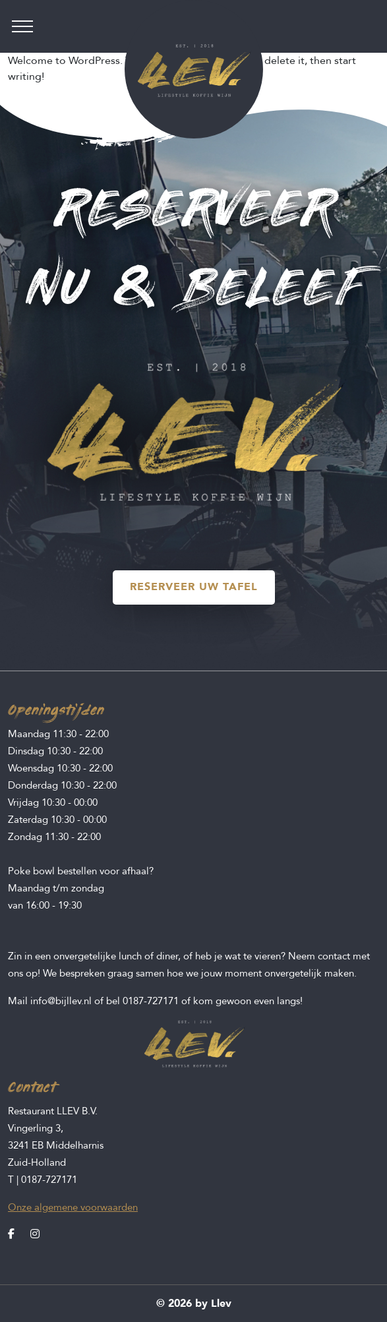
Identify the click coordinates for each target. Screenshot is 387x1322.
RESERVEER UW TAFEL (194, 587)
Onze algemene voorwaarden (73, 1207)
